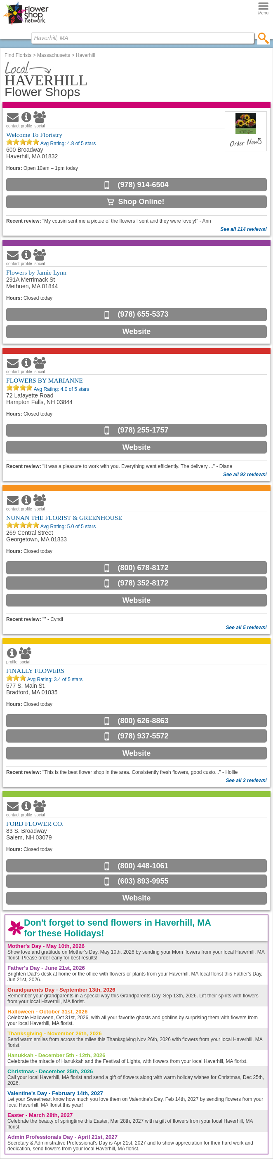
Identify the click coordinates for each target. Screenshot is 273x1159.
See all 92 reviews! (245, 474)
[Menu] (263, 9)
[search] (263, 38)
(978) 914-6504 (143, 185)
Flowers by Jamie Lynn (36, 272)
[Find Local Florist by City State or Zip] (142, 38)
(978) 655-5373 (143, 314)
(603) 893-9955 (143, 881)
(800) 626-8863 (143, 721)
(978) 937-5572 (143, 736)
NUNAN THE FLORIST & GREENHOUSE (64, 517)
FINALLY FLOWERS (35, 670)
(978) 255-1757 (143, 430)
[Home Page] (26, 25)
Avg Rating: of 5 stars (67, 143)
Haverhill (85, 55)
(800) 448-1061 (143, 866)
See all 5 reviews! (246, 627)
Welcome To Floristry (34, 134)
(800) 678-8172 (143, 568)
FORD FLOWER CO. (35, 823)
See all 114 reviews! (243, 229)
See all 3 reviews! (246, 780)
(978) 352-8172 (143, 583)
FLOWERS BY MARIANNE (44, 380)
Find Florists (18, 55)
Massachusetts (53, 55)
